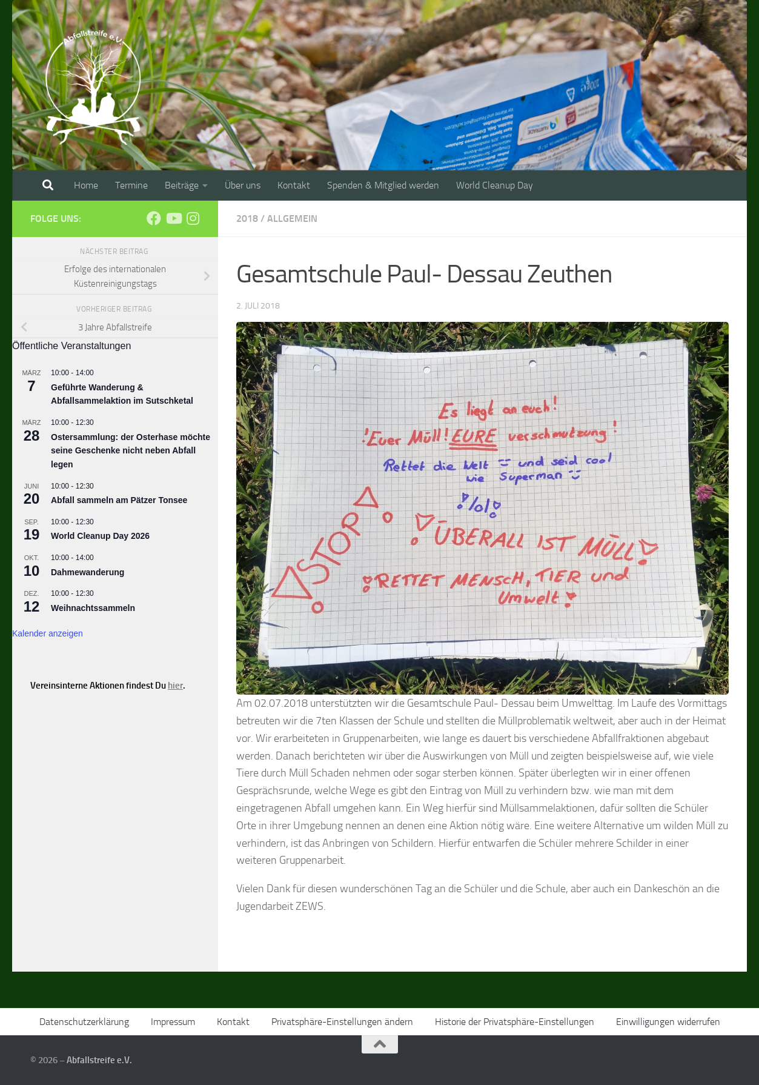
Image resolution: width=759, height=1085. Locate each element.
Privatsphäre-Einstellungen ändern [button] (342, 1021)
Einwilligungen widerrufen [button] (668, 1021)
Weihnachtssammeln (93, 608)
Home (86, 185)
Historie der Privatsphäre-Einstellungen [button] (514, 1021)
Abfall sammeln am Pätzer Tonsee (119, 500)
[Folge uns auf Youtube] (173, 218)
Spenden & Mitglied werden (383, 185)
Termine (131, 185)
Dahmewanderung (87, 572)
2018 (247, 218)
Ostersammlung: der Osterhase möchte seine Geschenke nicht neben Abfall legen (130, 450)
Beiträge (182, 185)
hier (175, 685)
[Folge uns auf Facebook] (154, 218)
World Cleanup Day (494, 185)
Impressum (173, 1021)
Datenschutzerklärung (84, 1021)
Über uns (242, 185)
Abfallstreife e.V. (99, 1060)
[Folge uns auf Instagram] (192, 218)
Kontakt (293, 185)
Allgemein (292, 218)
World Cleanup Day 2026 (100, 536)
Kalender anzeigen (47, 633)
